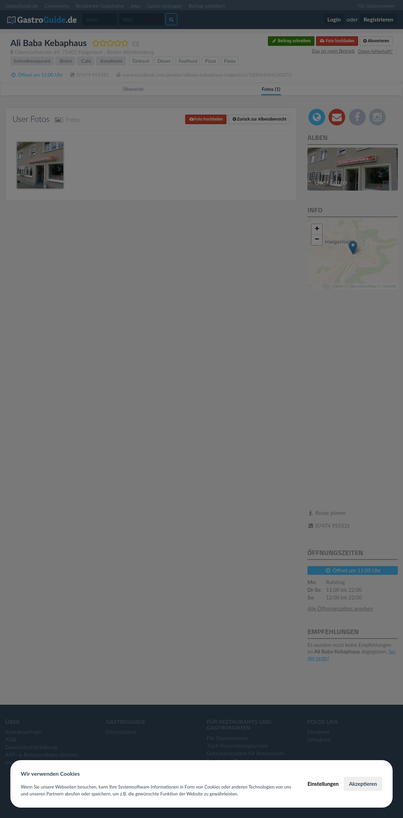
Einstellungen (323, 784)
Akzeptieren (363, 784)
